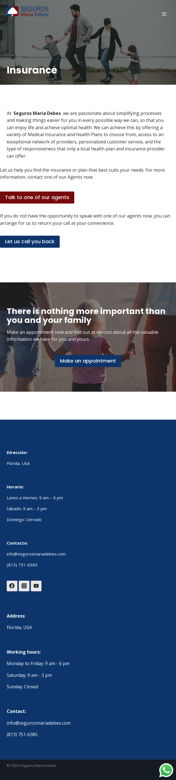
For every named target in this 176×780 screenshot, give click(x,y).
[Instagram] (24, 586)
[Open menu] (164, 14)
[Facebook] (12, 586)
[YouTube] (36, 586)
